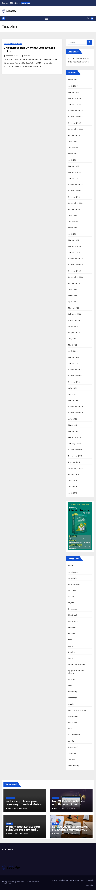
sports (71, 741)
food (70, 640)
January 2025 (74, 178)
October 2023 (74, 271)
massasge (72, 698)
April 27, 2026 (60, 808)
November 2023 (75, 265)
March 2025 (73, 166)
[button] (88, 18)
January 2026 (74, 104)
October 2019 (74, 462)
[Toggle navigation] (46, 18)
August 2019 (73, 474)
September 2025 (75, 129)
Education (72, 609)
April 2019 (72, 493)
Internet (72, 679)
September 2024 (75, 203)
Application (73, 572)
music (71, 704)
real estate (73, 716)
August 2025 (74, 135)
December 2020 (75, 406)
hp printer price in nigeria (13, 43)
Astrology (72, 578)
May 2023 (72, 295)
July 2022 (72, 339)
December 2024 (75, 184)
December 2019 (75, 450)
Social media (74, 735)
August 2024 (74, 209)
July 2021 (72, 388)
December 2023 (75, 258)
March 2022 (73, 357)
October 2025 (74, 123)
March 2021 (73, 400)
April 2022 (72, 351)
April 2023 (72, 302)
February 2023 (74, 314)
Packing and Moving (77, 710)
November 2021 (75, 376)
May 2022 (72, 345)
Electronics (73, 621)
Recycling (72, 722)
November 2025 (75, 117)
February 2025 (74, 172)
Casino (71, 596)
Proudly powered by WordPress (13, 882)
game (70, 646)
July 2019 (72, 480)
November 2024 (75, 191)
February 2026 (74, 98)
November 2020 (75, 413)
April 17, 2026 (13, 834)
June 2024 (73, 221)
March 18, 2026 (60, 834)
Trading (71, 759)
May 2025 (72, 154)
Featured (72, 627)
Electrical (72, 615)
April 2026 (73, 86)
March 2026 (73, 92)
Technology (73, 753)
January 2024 (74, 252)
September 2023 (75, 277)
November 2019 (75, 456)
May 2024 (72, 228)
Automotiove (74, 584)
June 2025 (73, 147)
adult (70, 566)
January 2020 (74, 443)
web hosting (73, 765)
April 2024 (72, 234)
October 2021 (74, 382)
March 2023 (73, 308)
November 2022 (75, 320)
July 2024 (72, 215)
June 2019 (72, 487)
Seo (70, 728)
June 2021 (72, 394)
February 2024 (74, 246)
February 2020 (74, 437)
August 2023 (74, 283)
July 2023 (72, 289)
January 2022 (74, 363)
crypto (71, 603)
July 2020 (72, 419)
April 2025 (72, 160)
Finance (71, 633)
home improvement (77, 664)
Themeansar (6, 884)
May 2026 (72, 80)
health (71, 658)
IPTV (70, 685)
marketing (72, 691)
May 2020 (72, 425)
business (72, 590)
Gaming (71, 652)
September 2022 (75, 326)
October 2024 (74, 197)
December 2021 (75, 369)
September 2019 (75, 468)
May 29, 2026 (13, 808)
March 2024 (73, 240)
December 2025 (75, 110)
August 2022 (74, 332)
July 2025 (72, 141)
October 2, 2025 (13, 56)
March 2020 (73, 431)
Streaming (72, 747)
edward (26, 56)
